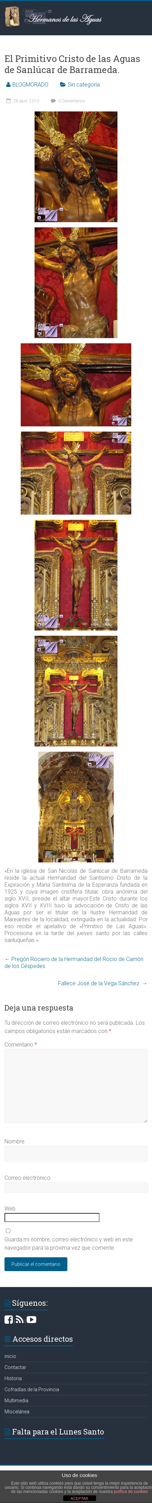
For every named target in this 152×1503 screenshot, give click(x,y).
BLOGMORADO (30, 84)
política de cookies (131, 1491)
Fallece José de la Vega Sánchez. (103, 983)
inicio (10, 1356)
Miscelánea (16, 1411)
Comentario (20, 1044)
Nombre (14, 1141)
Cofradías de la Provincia (31, 1389)
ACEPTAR (79, 1498)
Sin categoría (84, 84)
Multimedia (16, 1400)
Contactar (15, 1367)
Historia (13, 1378)
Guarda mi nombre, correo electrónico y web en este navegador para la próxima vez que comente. (68, 1243)
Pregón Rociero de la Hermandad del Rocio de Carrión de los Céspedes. (73, 962)
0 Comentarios (67, 101)
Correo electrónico (27, 1178)
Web (10, 1208)
